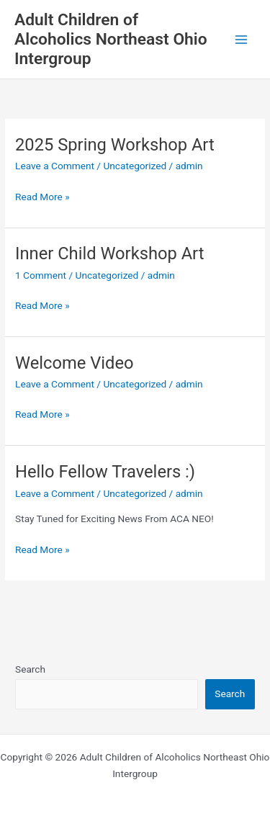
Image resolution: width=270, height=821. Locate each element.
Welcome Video (74, 363)
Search (30, 669)
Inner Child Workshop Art (109, 253)
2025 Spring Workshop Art (115, 145)
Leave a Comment (54, 165)
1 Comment (40, 275)
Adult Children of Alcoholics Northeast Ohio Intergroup (110, 39)
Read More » (42, 197)
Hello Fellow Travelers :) (105, 472)
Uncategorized (134, 165)
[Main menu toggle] (241, 39)
